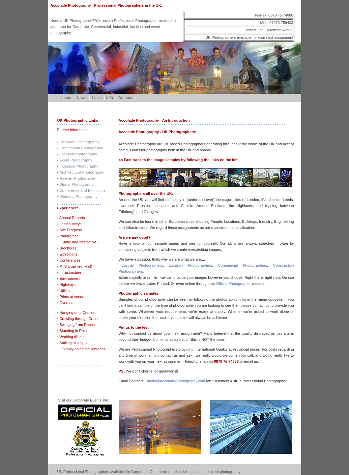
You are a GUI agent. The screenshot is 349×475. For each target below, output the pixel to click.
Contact (125, 98)
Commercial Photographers (242, 265)
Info (109, 98)
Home (65, 98)
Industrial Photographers (141, 265)
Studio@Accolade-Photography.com (175, 381)
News (82, 98)
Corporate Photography (79, 142)
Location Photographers (190, 265)
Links (96, 98)
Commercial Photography (81, 148)
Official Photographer (233, 283)
